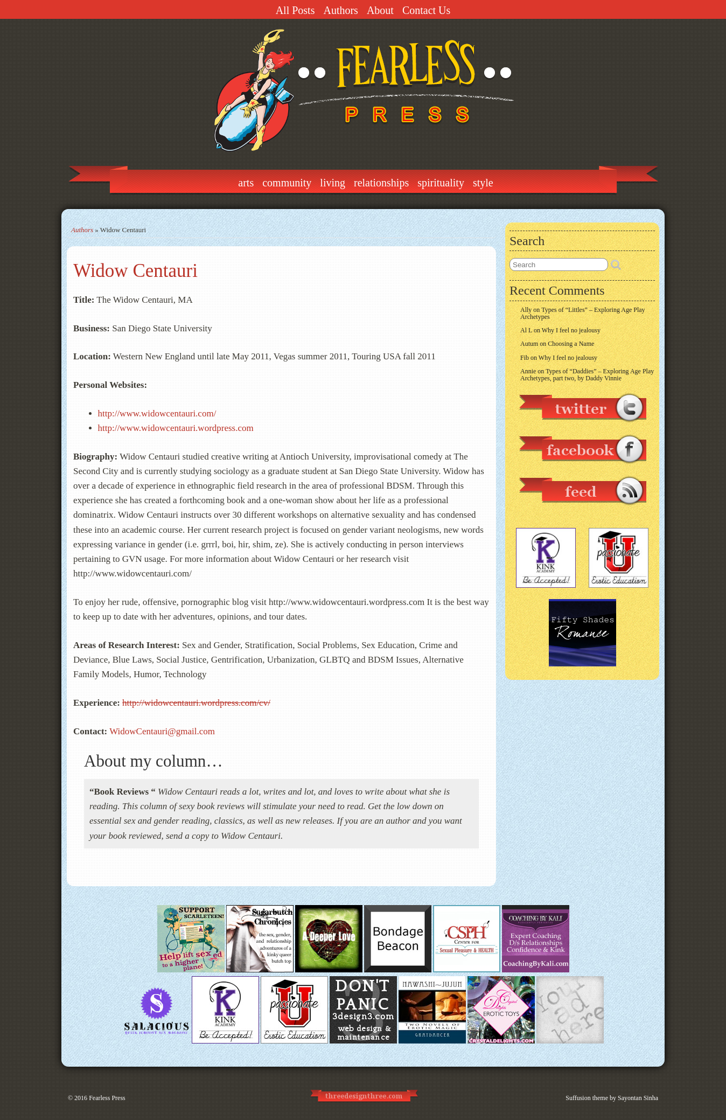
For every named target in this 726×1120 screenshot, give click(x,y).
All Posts (295, 10)
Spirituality (440, 183)
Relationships (381, 183)
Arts (246, 183)
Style (483, 183)
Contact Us (426, 10)
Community (286, 183)
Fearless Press (107, 1098)
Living (332, 183)
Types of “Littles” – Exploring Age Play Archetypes (582, 313)
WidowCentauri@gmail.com (162, 731)
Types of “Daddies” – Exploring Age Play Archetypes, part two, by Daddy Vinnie (587, 374)
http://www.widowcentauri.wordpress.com (176, 428)
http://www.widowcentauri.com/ (157, 413)
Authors (340, 10)
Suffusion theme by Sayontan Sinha (612, 1098)
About (380, 10)
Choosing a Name (571, 343)
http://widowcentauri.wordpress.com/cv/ (196, 703)
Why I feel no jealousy (571, 330)
